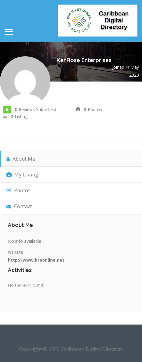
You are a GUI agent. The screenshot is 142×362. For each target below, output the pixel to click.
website (15, 252)
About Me (20, 158)
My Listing (22, 174)
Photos (18, 190)
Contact (19, 206)
